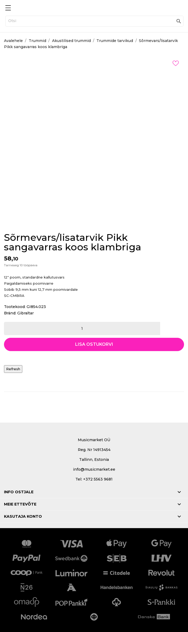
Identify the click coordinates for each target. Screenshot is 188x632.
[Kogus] (82, 328)
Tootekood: (14, 306)
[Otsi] (94, 21)
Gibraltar (25, 313)
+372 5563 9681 (98, 479)
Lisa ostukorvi (94, 344)
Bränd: (10, 313)
